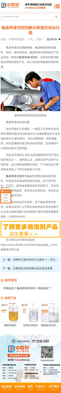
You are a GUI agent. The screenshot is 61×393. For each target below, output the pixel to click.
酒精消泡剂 (10, 325)
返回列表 (52, 39)
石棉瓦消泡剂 (30, 325)
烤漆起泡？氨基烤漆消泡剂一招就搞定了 (27, 288)
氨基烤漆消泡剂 (28, 57)
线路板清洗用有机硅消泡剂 (50, 325)
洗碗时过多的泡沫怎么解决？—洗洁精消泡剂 (35, 259)
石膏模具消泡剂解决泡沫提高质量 (33, 268)
